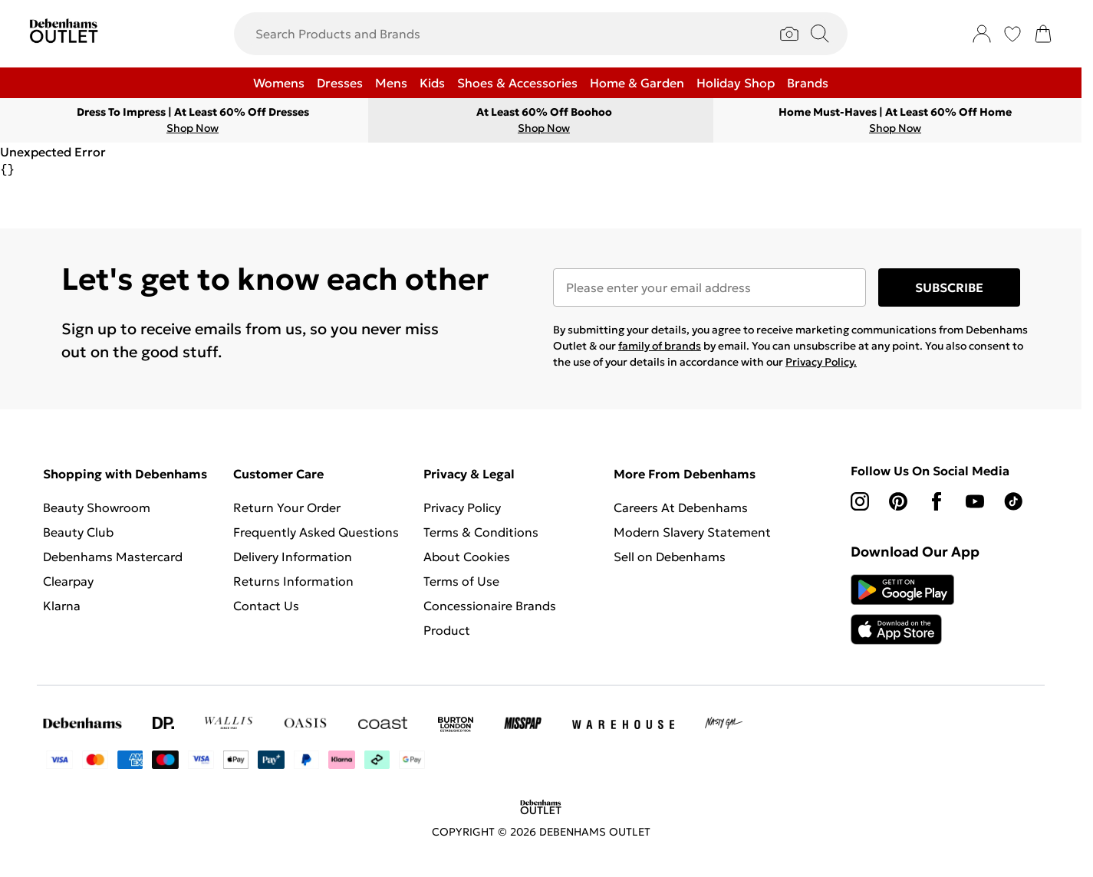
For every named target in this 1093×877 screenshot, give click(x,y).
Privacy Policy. (821, 362)
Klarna (62, 605)
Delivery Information (292, 556)
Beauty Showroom (96, 507)
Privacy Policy (462, 507)
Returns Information (293, 581)
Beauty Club (78, 532)
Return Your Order (287, 507)
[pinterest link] (898, 501)
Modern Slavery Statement (692, 532)
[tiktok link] (1013, 501)
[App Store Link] (902, 609)
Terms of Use (461, 581)
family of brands (659, 346)
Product (446, 630)
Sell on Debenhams (670, 556)
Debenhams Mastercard (113, 556)
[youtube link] (975, 501)
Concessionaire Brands (489, 605)
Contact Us (266, 605)
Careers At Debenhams (681, 507)
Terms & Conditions (480, 532)
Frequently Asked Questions (316, 532)
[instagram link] (860, 501)
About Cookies (466, 556)
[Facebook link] (936, 501)
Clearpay (68, 581)
